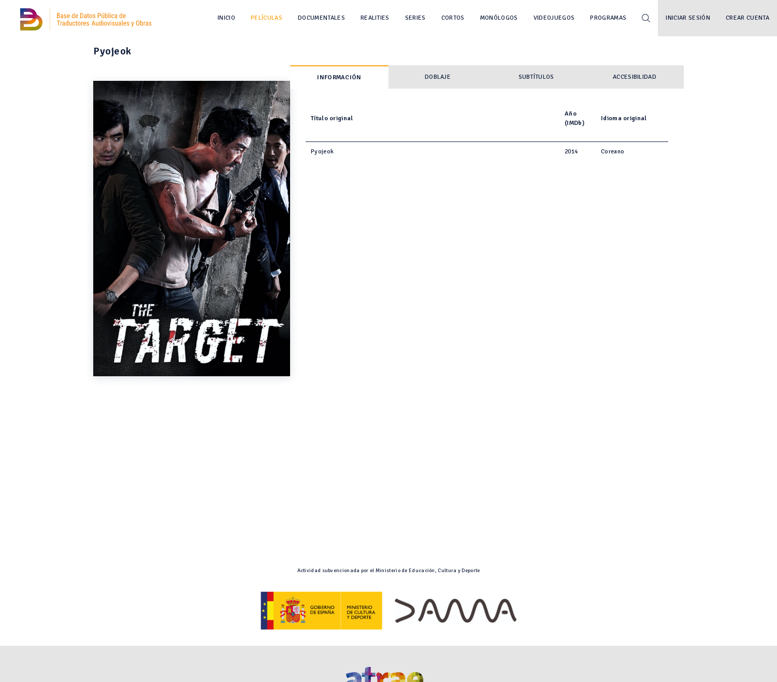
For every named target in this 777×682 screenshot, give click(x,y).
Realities (375, 18)
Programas (608, 18)
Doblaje (438, 77)
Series (415, 18)
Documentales (321, 18)
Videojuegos (554, 18)
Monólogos (499, 18)
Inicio (226, 18)
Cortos (453, 18)
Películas (266, 18)
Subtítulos (536, 77)
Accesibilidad (634, 77)
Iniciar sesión (688, 18)
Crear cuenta (747, 18)
